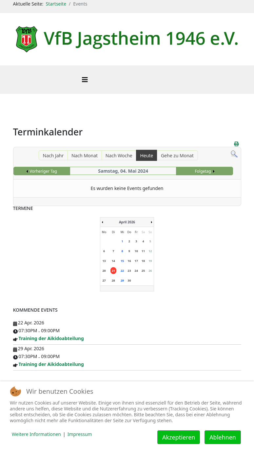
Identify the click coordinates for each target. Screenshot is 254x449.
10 (136, 251)
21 (113, 270)
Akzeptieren (178, 437)
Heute (146, 155)
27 (104, 280)
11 (143, 251)
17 (136, 261)
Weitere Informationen (36, 434)
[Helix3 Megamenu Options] (85, 79)
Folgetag (203, 171)
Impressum (80, 434)
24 (136, 270)
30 (129, 280)
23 (129, 270)
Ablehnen (222, 437)
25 (143, 270)
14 (113, 261)
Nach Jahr (53, 155)
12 (150, 251)
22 (122, 270)
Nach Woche (119, 155)
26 (150, 270)
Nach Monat (84, 155)
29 (122, 280)
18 (143, 261)
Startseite (56, 4)
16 (129, 261)
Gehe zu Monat (177, 155)
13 (104, 261)
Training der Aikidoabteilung (51, 338)
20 (104, 270)
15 (122, 261)
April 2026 (127, 222)
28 (113, 280)
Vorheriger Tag (43, 171)
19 (150, 261)
